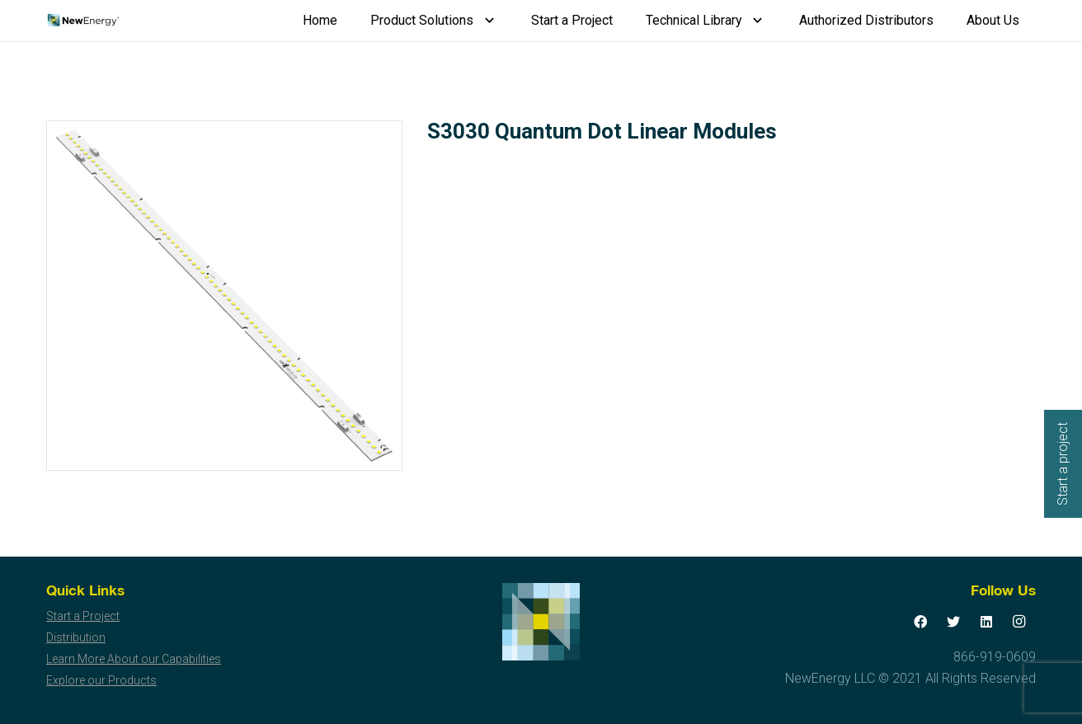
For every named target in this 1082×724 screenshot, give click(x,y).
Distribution (76, 637)
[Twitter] (953, 621)
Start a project (1062, 463)
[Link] (83, 20)
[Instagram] (1019, 621)
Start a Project (83, 616)
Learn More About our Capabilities (133, 658)
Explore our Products (101, 680)
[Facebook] (920, 621)
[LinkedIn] (986, 621)
